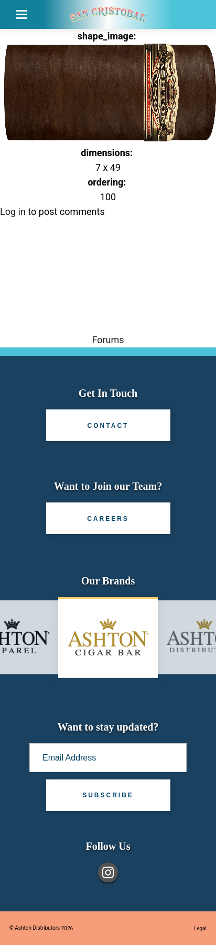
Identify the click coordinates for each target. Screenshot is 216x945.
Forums (108, 339)
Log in (13, 211)
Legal (200, 928)
